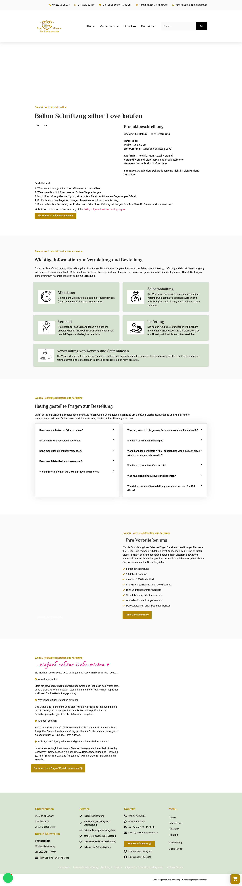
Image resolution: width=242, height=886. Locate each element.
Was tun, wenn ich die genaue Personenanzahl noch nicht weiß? (162, 430)
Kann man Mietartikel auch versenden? (60, 461)
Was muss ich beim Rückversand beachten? (151, 475)
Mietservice (175, 823)
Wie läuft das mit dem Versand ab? (146, 465)
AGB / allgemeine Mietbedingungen (104, 209)
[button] (77, 430)
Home (172, 817)
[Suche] (201, 26)
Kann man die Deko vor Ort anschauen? (61, 430)
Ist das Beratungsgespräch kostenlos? (60, 440)
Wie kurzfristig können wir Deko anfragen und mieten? (69, 471)
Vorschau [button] (42, 125)
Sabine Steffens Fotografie (189, 770)
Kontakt (173, 834)
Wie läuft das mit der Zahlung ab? (145, 440)
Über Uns (174, 829)
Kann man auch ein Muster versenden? (60, 450)
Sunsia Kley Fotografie (50, 617)
